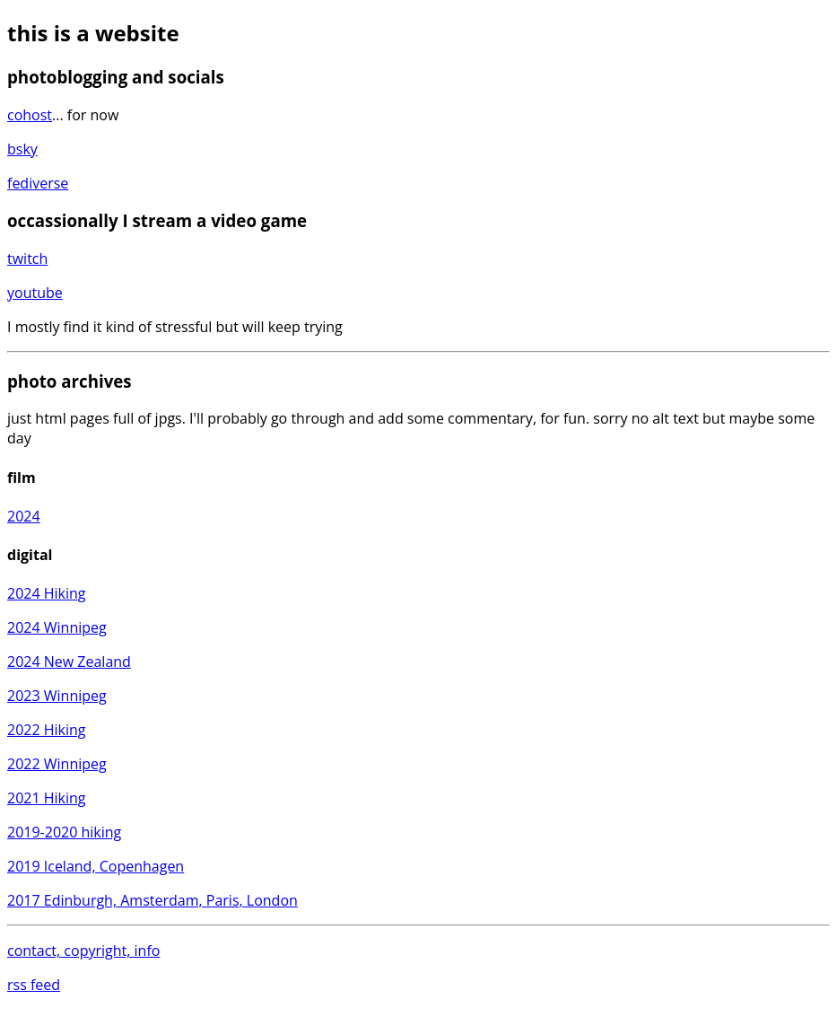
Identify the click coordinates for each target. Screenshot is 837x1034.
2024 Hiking (46, 593)
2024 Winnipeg (57, 627)
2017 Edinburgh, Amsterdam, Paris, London (152, 900)
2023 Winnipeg (57, 695)
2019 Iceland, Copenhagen (95, 866)
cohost (29, 115)
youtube (35, 292)
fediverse (37, 183)
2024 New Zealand (69, 661)
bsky (22, 149)
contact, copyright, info (83, 950)
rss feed (33, 985)
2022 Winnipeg (57, 764)
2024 (23, 516)
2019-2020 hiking (64, 832)
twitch (27, 258)
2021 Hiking (46, 798)
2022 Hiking (46, 730)
